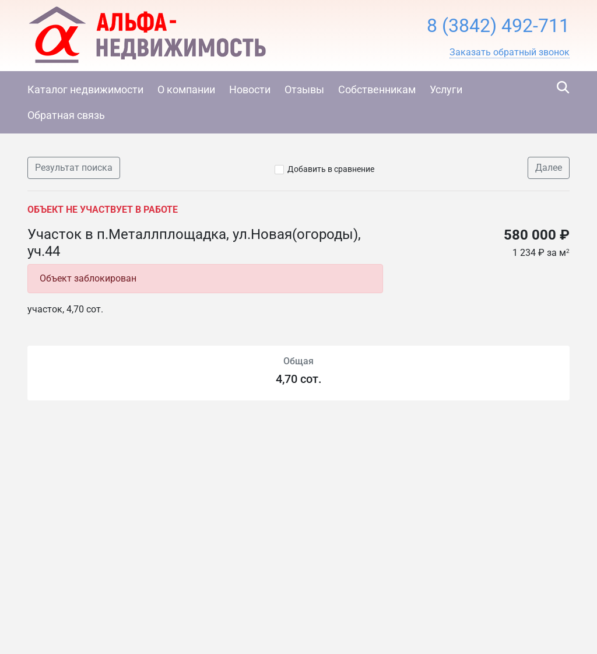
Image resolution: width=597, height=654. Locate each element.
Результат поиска (74, 167)
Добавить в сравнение (330, 169)
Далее (548, 167)
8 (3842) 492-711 (498, 26)
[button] (509, 52)
